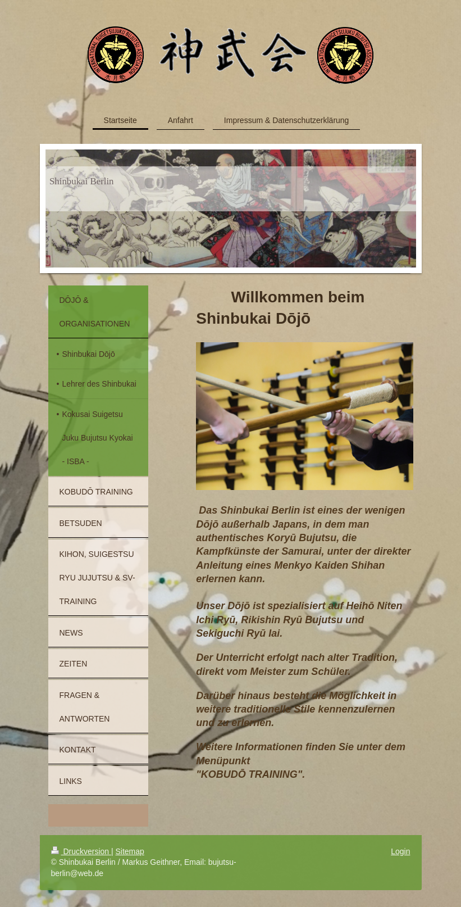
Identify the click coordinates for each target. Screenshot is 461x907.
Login (400, 851)
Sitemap (130, 851)
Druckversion (81, 851)
